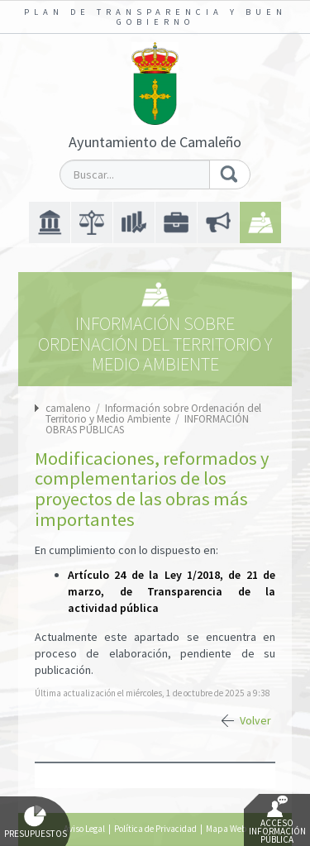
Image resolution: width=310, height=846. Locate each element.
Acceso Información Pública (277, 820)
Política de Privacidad (155, 828)
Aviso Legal (84, 828)
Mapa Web (226, 828)
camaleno (68, 408)
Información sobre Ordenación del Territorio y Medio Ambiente (153, 413)
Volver (255, 720)
